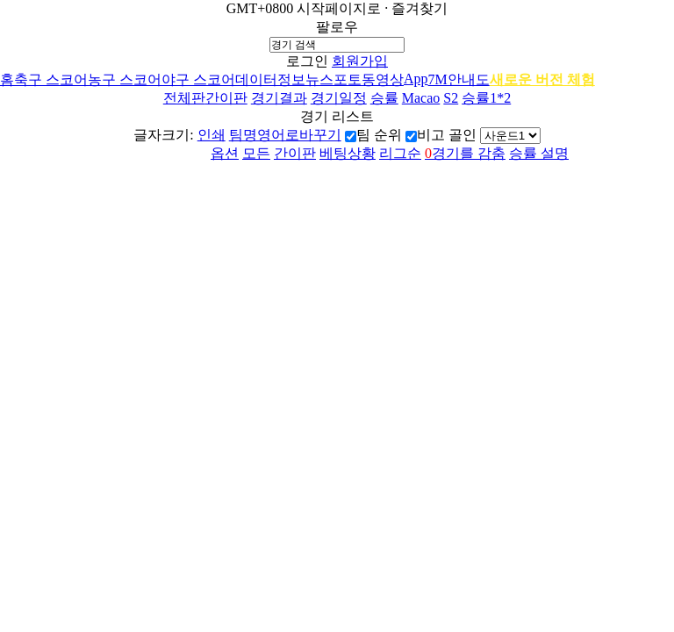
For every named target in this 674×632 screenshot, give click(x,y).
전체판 (184, 97)
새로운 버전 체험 (542, 79)
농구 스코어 (124, 79)
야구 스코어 (198, 79)
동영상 (383, 79)
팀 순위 (379, 134)
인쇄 (211, 134)
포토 (347, 79)
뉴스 (319, 79)
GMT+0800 (260, 8)
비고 (431, 134)
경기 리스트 (337, 116)
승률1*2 (486, 97)
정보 (291, 79)
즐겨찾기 (419, 8)
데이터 (256, 79)
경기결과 (279, 97)
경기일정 (339, 97)
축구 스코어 (51, 79)
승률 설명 (539, 153)
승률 (384, 97)
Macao (421, 97)
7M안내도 (459, 79)
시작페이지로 (339, 8)
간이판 (226, 97)
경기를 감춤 (465, 153)
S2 (450, 97)
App (416, 78)
